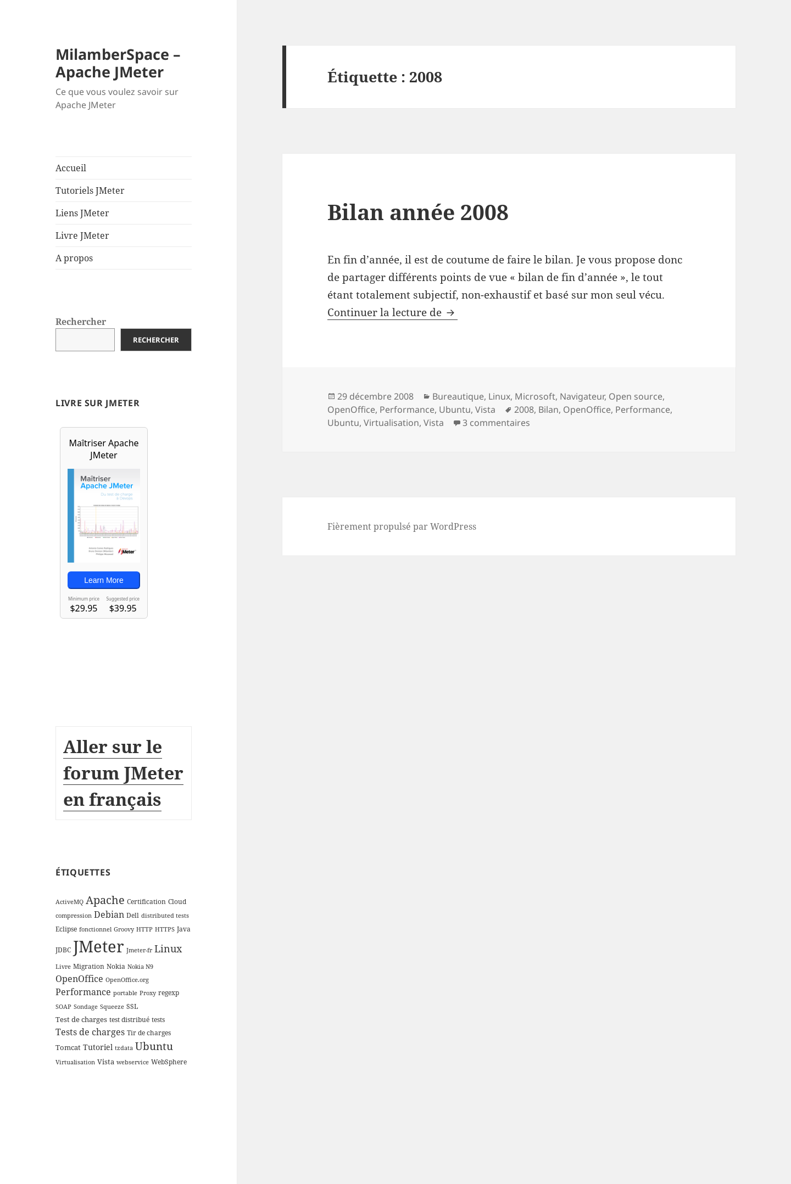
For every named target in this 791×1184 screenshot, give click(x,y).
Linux (499, 396)
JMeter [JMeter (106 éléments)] (98, 946)
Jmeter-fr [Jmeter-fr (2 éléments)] (139, 950)
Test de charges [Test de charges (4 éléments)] (81, 1019)
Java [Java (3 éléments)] (184, 929)
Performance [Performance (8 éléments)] (83, 992)
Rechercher (80, 322)
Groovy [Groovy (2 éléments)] (124, 929)
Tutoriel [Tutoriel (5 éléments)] (98, 1047)
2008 (524, 409)
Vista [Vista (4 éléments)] (105, 1062)
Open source (635, 396)
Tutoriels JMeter (90, 190)
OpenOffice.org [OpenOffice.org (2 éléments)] (127, 980)
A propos (74, 258)
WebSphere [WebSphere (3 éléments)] (169, 1062)
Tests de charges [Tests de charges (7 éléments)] (90, 1032)
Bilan (548, 409)
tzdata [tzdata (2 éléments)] (124, 1048)
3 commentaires (496, 423)
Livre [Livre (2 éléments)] (63, 966)
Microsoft (535, 396)
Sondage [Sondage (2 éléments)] (86, 1007)
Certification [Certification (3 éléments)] (146, 901)
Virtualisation (391, 423)
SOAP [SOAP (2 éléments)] (63, 1007)
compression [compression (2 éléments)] (73, 915)
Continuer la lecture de (392, 312)
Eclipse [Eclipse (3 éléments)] (66, 929)
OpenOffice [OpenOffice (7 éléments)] (79, 979)
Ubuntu (455, 409)
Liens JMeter (82, 213)
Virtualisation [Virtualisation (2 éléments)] (75, 1062)
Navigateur (582, 396)
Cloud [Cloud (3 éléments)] (177, 901)
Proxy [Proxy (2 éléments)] (148, 993)
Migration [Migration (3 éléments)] (88, 966)
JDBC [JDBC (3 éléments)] (63, 950)
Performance (407, 409)
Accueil (70, 168)
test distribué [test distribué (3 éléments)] (129, 1019)
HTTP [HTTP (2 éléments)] (144, 929)
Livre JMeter (82, 235)
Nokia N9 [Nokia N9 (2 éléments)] (140, 966)
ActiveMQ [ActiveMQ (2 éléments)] (69, 902)
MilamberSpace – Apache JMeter (118, 63)
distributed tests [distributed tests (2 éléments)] (165, 915)
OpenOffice (351, 409)
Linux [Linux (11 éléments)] (168, 948)
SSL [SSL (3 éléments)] (132, 1006)
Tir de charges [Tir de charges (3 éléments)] (149, 1032)
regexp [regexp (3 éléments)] (168, 992)
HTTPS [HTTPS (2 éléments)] (165, 929)
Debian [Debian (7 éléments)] (109, 914)
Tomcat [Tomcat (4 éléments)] (68, 1047)
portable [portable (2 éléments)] (125, 993)
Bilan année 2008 (418, 211)
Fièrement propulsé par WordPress (401, 526)
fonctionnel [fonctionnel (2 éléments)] (95, 929)
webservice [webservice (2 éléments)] (132, 1062)
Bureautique (458, 396)
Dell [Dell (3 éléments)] (132, 915)
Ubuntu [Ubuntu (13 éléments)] (154, 1046)
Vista (485, 409)
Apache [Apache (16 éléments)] (105, 900)
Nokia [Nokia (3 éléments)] (116, 966)
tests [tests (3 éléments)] (158, 1019)
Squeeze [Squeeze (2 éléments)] (112, 1007)
